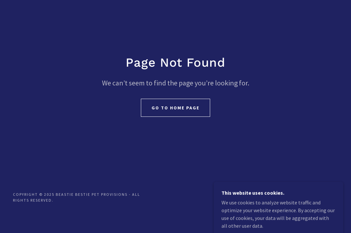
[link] (317, 200)
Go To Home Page (175, 108)
